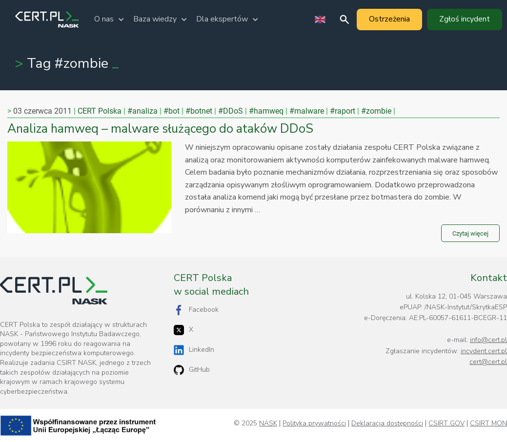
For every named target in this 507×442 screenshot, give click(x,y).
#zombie (376, 111)
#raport (342, 111)
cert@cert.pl (488, 361)
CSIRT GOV (446, 423)
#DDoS (230, 111)
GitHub (192, 370)
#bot (171, 111)
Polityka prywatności (314, 423)
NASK (268, 423)
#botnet (198, 111)
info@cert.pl (488, 339)
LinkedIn (194, 350)
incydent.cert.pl (484, 351)
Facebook (196, 310)
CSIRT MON (488, 423)
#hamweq (266, 111)
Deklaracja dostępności (387, 423)
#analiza (142, 111)
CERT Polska (100, 111)
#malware (306, 111)
